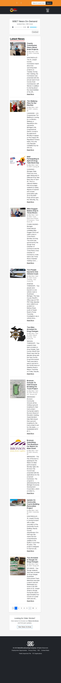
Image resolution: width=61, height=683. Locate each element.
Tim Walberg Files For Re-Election (32, 103)
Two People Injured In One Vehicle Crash (32, 272)
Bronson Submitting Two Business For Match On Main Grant (32, 444)
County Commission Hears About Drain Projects (32, 46)
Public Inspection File (25, 653)
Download (35, 32)
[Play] (13, 27)
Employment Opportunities (19, 650)
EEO (39, 650)
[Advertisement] (30, 667)
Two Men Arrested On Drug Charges (32, 329)
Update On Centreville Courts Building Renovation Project (33, 504)
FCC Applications (37, 653)
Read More (30, 94)
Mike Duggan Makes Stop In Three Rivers (32, 211)
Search (49, 3)
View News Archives (24, 627)
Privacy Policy (32, 650)
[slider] (19, 27)
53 (33, 608)
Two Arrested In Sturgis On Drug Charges (32, 560)
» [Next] (36, 608)
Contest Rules (45, 650)
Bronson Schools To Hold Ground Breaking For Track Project (32, 385)
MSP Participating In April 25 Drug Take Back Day (33, 160)
